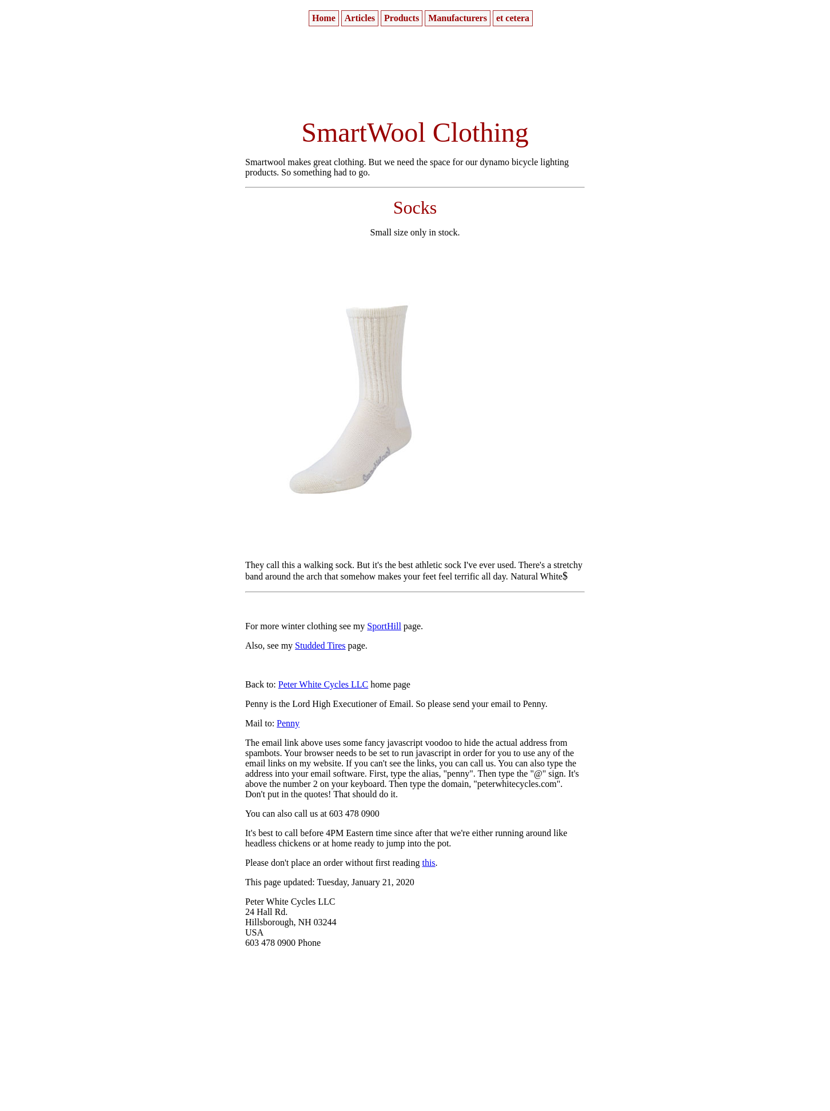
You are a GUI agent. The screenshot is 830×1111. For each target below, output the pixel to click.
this (428, 863)
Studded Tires (320, 645)
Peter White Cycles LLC (323, 684)
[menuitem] (324, 18)
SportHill (384, 626)
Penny (288, 723)
